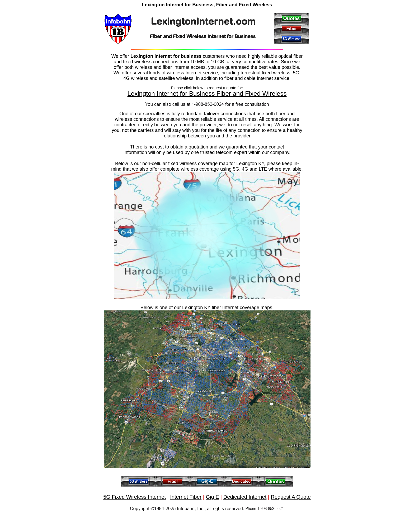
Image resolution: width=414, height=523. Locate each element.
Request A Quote (291, 497)
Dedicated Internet (244, 497)
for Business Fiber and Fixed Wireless (233, 93)
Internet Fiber (185, 497)
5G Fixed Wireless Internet (134, 497)
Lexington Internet (154, 93)
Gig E (212, 497)
